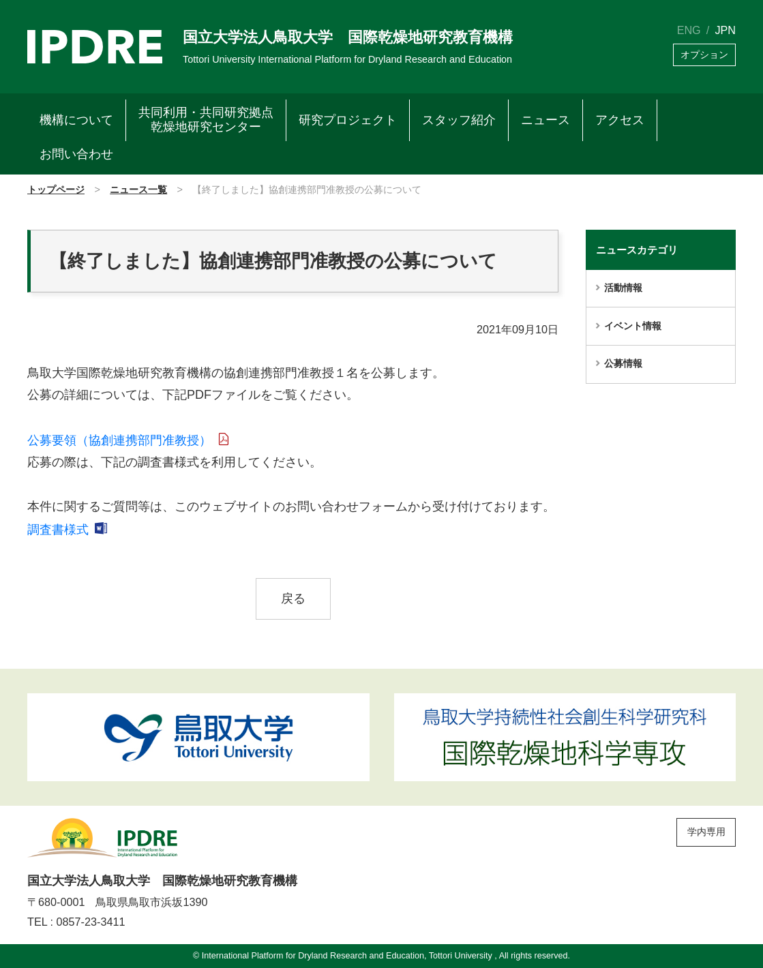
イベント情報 (632, 325)
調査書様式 (58, 529)
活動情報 (623, 287)
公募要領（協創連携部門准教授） (119, 440)
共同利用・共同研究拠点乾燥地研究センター (205, 120)
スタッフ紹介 (459, 120)
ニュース (545, 120)
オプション (704, 55)
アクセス (619, 120)
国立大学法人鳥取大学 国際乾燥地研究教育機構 (348, 37)
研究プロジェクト (348, 120)
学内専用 (706, 831)
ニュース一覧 (138, 189)
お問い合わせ (76, 154)
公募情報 (623, 363)
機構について (76, 120)
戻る (293, 598)
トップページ (56, 189)
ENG (689, 30)
